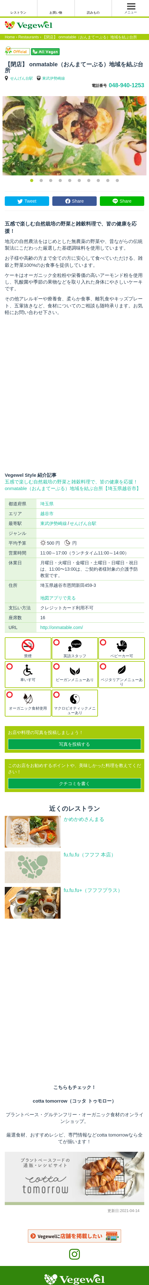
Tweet (30, 201)
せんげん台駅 (21, 78)
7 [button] (88, 180)
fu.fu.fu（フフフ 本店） (90, 854)
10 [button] (117, 180)
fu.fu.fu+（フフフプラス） (93, 890)
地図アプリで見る (58, 597)
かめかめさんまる (84, 819)
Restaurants (28, 37)
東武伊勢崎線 (53, 78)
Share (78, 201)
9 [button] (107, 180)
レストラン (18, 12)
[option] (74, 135)
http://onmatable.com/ (61, 627)
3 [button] (50, 180)
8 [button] (98, 180)
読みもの (93, 12)
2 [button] (41, 180)
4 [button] (60, 180)
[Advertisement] (74, 393)
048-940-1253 (126, 85)
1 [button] (31, 180)
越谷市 (47, 513)
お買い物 (55, 12)
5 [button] (69, 180)
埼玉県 (47, 503)
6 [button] (79, 180)
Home (10, 37)
